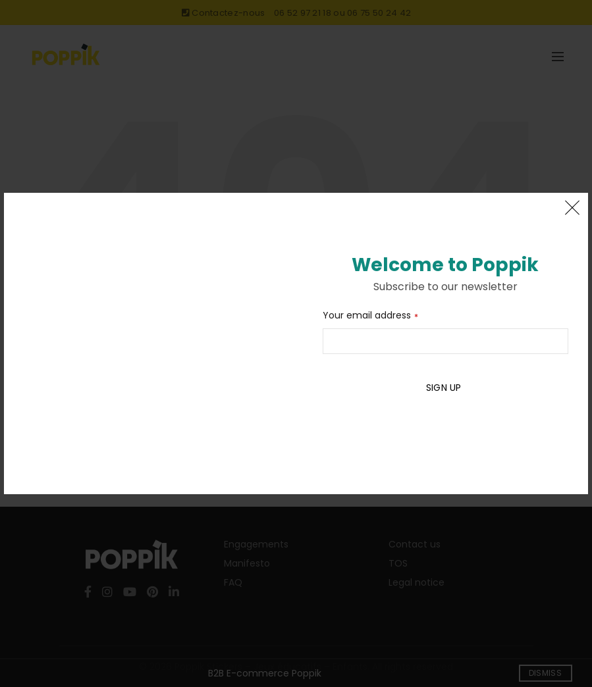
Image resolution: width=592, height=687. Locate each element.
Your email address (367, 315)
